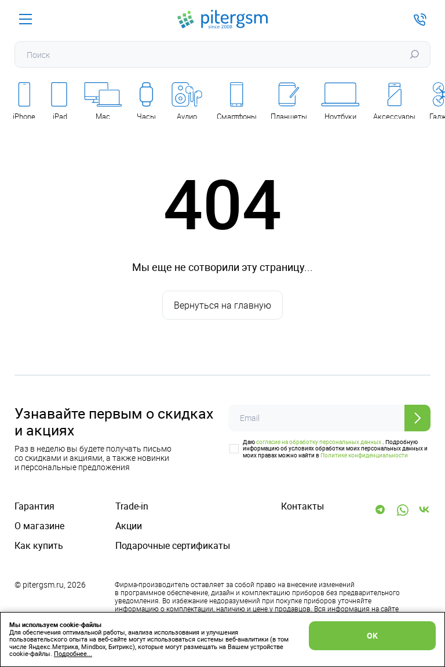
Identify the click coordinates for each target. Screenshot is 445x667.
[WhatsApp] (402, 510)
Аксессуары (394, 101)
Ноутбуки (340, 101)
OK (372, 635)
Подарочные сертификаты (172, 545)
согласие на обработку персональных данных (318, 442)
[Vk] (425, 510)
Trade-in (131, 506)
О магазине (39, 526)
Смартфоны (237, 101)
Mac (103, 101)
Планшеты (289, 101)
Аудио (187, 101)
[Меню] (25, 19)
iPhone (24, 101)
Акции (128, 526)
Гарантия (34, 506)
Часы (146, 101)
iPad (59, 101)
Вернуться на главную (222, 305)
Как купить (38, 545)
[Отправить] (417, 418)
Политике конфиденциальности (364, 455)
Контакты (302, 506)
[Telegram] (380, 510)
